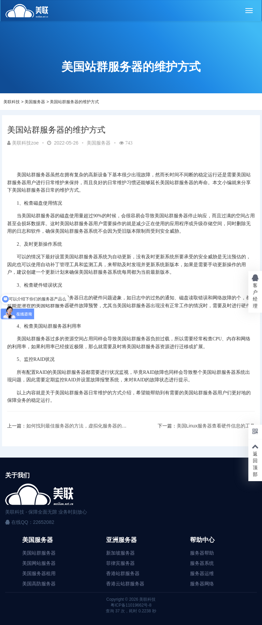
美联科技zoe (23, 143)
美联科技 (11, 101)
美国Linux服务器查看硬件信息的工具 (216, 426)
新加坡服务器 (120, 553)
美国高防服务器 (39, 583)
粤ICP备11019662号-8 (131, 605)
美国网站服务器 (39, 563)
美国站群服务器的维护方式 (74, 101)
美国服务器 (35, 101)
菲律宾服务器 (120, 563)
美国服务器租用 (39, 573)
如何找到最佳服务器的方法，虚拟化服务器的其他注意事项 (88, 426)
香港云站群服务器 (125, 583)
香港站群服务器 (123, 573)
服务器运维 (202, 573)
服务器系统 (202, 563)
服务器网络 (202, 583)
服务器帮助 (202, 553)
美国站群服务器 (39, 553)
